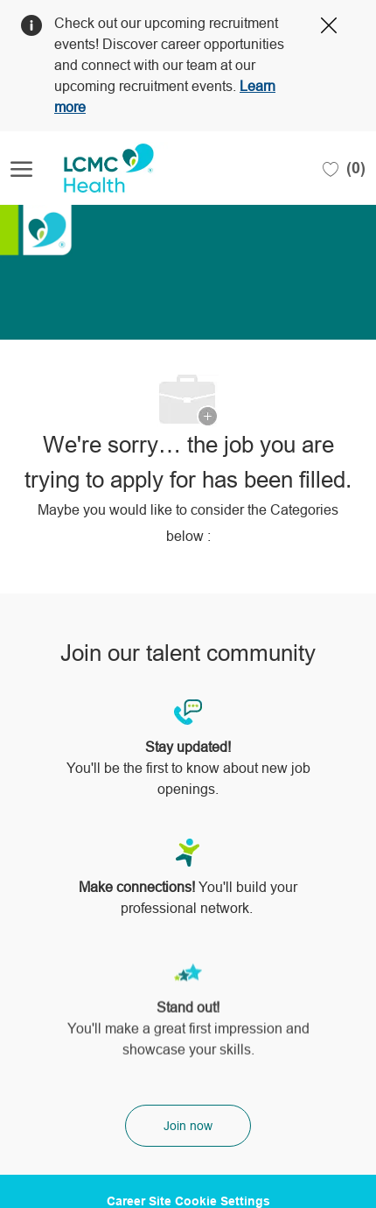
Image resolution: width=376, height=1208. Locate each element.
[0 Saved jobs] (344, 168)
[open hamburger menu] (21, 168)
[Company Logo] (98, 168)
